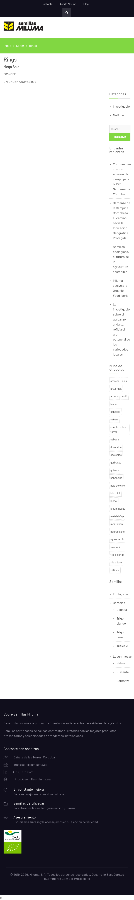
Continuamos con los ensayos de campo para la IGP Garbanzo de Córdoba (122, 179)
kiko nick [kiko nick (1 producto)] (115, 493)
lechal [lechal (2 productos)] (113, 500)
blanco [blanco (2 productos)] (114, 404)
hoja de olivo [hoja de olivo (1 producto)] (117, 485)
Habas (120, 663)
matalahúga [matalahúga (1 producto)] (117, 516)
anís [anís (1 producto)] (124, 381)
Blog (86, 4)
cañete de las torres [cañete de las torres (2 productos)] (118, 429)
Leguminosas (122, 656)
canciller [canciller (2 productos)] (115, 411)
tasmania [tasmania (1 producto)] (115, 547)
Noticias (119, 115)
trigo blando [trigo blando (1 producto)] (117, 554)
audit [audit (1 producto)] (125, 396)
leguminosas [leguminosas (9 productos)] (117, 508)
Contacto (47, 4)
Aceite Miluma (68, 4)
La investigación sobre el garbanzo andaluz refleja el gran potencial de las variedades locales (122, 329)
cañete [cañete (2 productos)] (114, 419)
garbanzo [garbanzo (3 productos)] (115, 462)
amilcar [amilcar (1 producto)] (114, 381)
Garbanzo (123, 681)
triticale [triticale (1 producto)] (115, 570)
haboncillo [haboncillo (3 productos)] (116, 477)
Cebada (121, 609)
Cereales (119, 603)
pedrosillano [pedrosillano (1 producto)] (117, 531)
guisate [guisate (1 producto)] (114, 470)
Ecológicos (120, 594)
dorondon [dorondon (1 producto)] (115, 447)
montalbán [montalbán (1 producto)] (116, 524)
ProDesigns (82, 879)
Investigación (122, 106)
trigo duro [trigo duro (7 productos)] (116, 562)
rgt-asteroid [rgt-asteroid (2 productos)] (117, 539)
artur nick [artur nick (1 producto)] (116, 388)
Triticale (122, 646)
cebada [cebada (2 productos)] (114, 439)
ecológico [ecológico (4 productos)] (116, 454)
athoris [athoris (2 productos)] (114, 396)
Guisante (122, 672)
